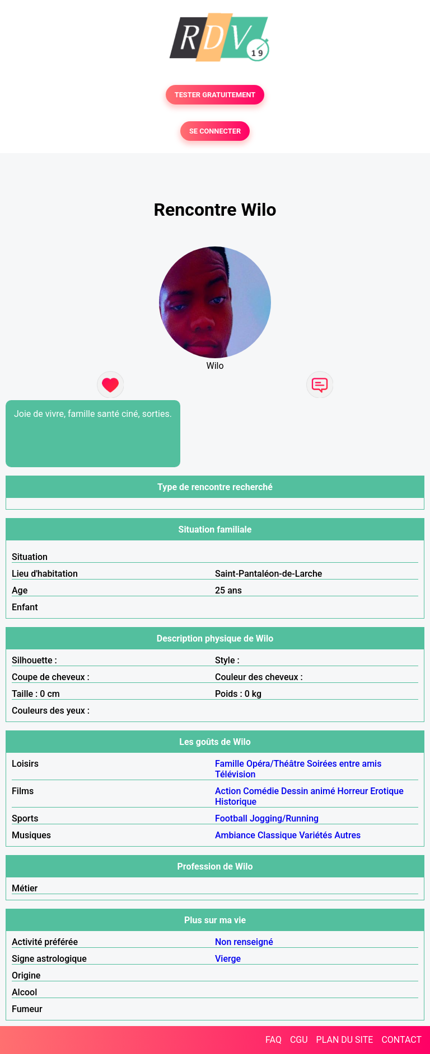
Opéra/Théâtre (275, 763)
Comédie (261, 791)
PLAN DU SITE (344, 1039)
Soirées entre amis (344, 763)
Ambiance (235, 835)
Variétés (315, 835)
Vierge (228, 958)
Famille (229, 763)
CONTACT (401, 1039)
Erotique (387, 791)
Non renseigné (244, 942)
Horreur (353, 791)
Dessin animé (308, 791)
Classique (277, 835)
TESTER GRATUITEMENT (215, 95)
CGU (299, 1039)
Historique (235, 801)
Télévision (235, 774)
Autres (347, 835)
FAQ (273, 1039)
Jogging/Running (284, 818)
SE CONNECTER (215, 131)
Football (231, 818)
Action (228, 791)
